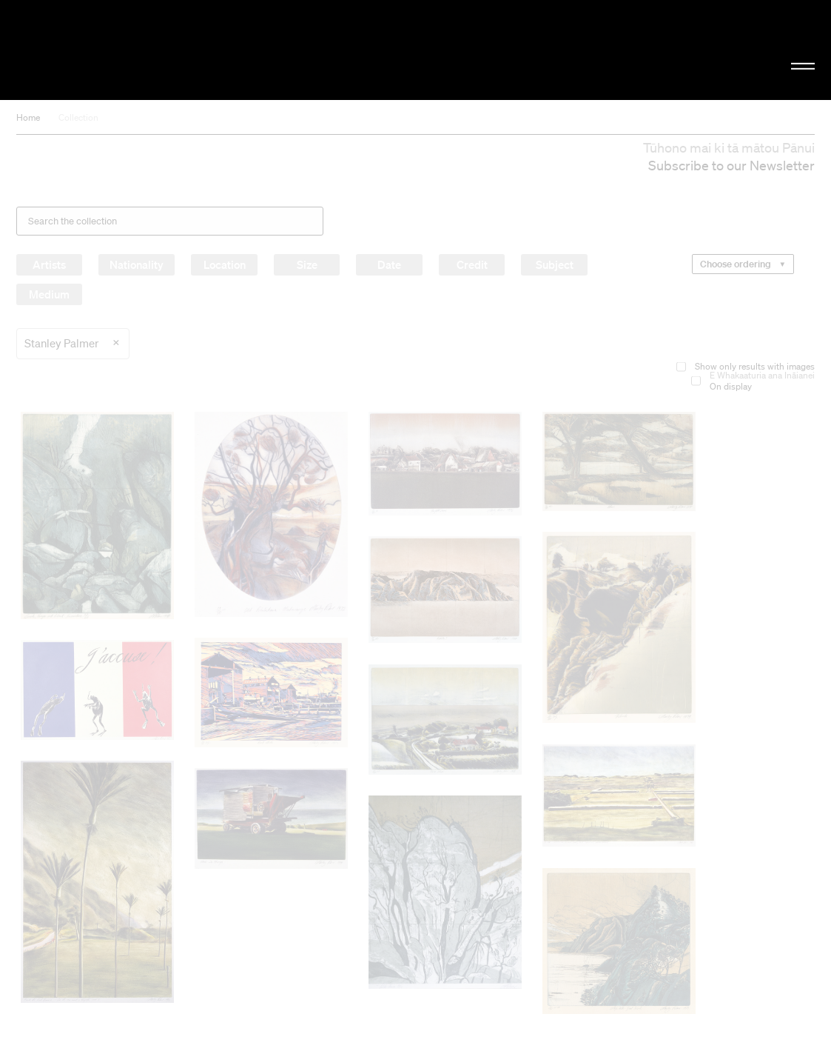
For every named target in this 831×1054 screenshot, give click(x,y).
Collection (78, 117)
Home (28, 117)
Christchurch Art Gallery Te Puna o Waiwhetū (140, 49)
